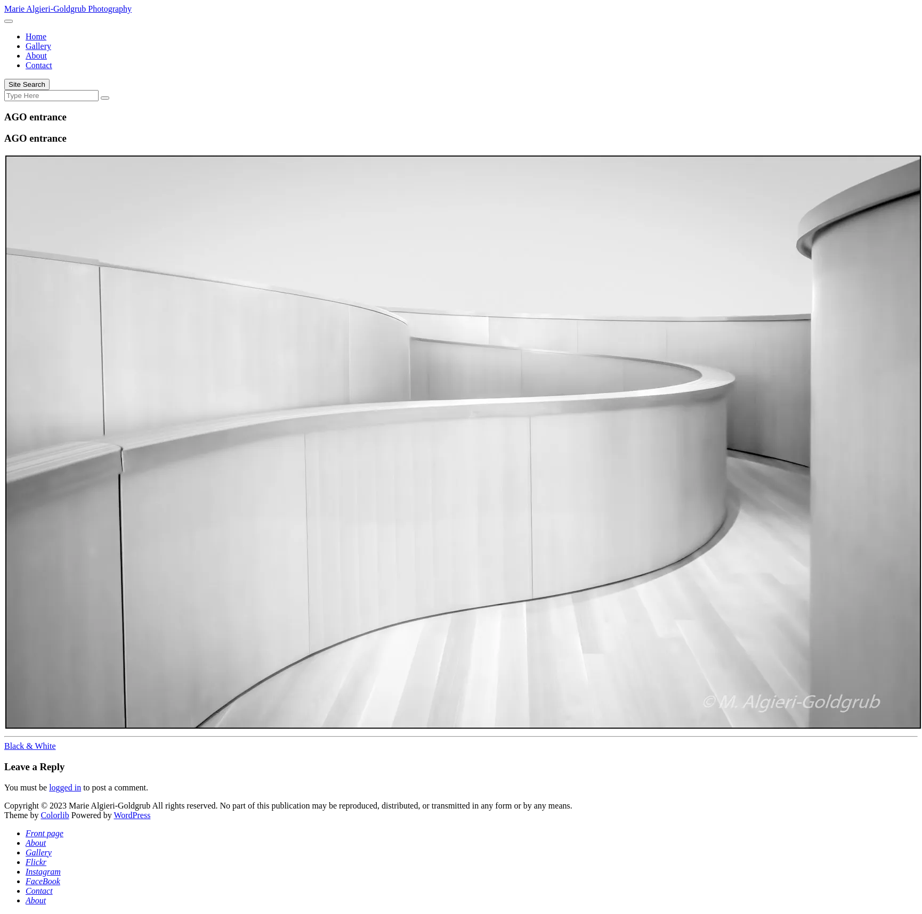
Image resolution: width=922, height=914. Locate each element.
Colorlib (55, 815)
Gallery (38, 46)
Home (36, 36)
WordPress (132, 815)
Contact (39, 65)
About (36, 55)
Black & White (30, 745)
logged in (65, 787)
